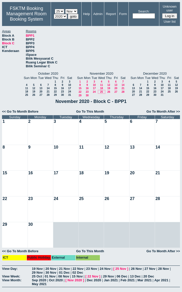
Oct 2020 (56, 280)
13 (41, 88)
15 (55, 88)
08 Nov (63, 276)
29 (55, 95)
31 (69, 95)
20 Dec (149, 276)
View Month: (11, 280)
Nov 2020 (75, 280)
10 (69, 85)
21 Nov (64, 269)
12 (33, 88)
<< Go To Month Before (20, 111)
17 (69, 88)
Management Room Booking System (26, 16)
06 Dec (122, 276)
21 (48, 91)
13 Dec (135, 276)
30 (62, 95)
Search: (144, 11)
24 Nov (105, 269)
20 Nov (50, 269)
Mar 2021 (144, 280)
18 (26, 91)
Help (86, 14)
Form (123, 14)
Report (111, 14)
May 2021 (39, 284)
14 (48, 88)
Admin (98, 14)
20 (41, 91)
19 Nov (37, 269)
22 (55, 91)
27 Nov (150, 269)
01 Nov (50, 276)
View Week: (11, 276)
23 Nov (91, 269)
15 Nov (77, 276)
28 (48, 95)
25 (26, 95)
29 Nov (37, 272)
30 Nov (50, 272)
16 (62, 88)
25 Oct (37, 276)
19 (33, 91)
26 (33, 95)
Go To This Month (90, 111)
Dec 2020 (94, 280)
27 (41, 95)
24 (69, 91)
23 (62, 91)
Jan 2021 (111, 280)
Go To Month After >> (163, 111)
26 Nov (136, 269)
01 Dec (64, 272)
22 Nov (78, 269)
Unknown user (169, 8)
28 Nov (163, 269)
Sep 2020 (39, 280)
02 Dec (77, 272)
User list (170, 21)
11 (26, 88)
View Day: (10, 269)
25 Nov (120, 269)
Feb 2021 (128, 280)
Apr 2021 (161, 280)
